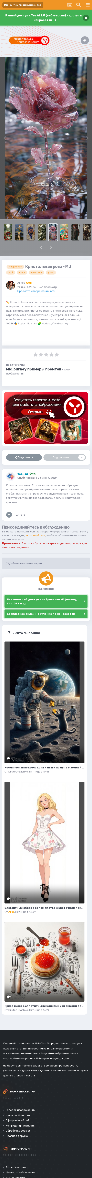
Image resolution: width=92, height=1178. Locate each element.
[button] (41, 247)
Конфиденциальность (20, 1125)
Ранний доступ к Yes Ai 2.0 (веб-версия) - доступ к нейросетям (43, 18)
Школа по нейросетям (20, 1172)
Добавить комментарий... (25, 563)
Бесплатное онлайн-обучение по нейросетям (41, 613)
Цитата (20, 514)
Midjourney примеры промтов (33, 369)
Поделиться (24, 457)
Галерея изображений (20, 1109)
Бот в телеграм (16, 1167)
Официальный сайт (18, 1120)
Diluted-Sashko (18, 771)
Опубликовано (37, 477)
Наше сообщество (18, 1115)
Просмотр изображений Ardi (36, 291)
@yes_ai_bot (61, 1058)
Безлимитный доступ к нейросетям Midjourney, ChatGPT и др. (42, 601)
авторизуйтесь (35, 535)
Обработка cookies (18, 1130)
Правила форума (17, 1135)
